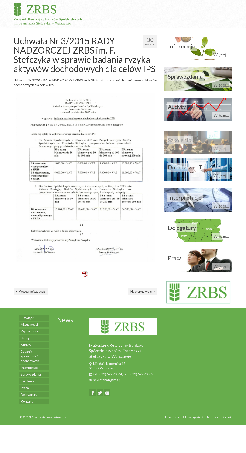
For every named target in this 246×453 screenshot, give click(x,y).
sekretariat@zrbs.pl (105, 380)
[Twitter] (100, 392)
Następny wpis (141, 291)
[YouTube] (107, 392)
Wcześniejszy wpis (32, 291)
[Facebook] (92, 392)
